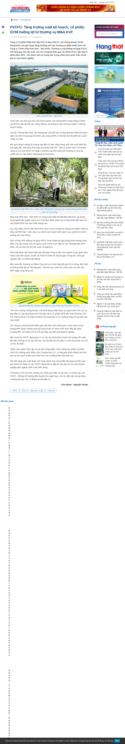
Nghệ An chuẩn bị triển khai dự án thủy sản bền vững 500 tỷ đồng (110, 279)
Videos (108, 698)
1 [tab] (108, 370)
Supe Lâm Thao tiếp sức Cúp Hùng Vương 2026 (60, 644)
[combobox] (109, 33)
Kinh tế (25, 698)
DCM (24, 391)
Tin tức (17, 698)
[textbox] (109, 34)
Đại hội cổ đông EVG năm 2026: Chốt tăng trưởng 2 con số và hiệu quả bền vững (110, 225)
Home (14, 20)
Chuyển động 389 (51, 698)
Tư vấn (93, 698)
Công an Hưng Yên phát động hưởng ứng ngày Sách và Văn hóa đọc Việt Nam (109, 296)
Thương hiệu (25, 20)
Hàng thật (93, 2)
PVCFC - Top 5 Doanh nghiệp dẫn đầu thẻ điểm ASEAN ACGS (12, 423)
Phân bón (51, 391)
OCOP (85, 698)
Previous (97, 370)
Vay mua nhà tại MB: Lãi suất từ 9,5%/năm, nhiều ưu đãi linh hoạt (110, 234)
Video (97, 121)
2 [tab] (111, 370)
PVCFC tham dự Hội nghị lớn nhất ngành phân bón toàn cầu (57, 423)
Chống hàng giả (108, 326)
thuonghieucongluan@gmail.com (53, 713)
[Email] (20, 716)
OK (117, 741)
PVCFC (15, 391)
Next (121, 370)
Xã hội (98, 263)
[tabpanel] (13, 423)
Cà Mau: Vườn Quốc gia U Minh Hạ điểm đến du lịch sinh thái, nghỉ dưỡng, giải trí (110, 208)
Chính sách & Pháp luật (70, 698)
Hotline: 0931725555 (106, 2)
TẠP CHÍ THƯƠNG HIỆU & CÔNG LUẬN (61, 734)
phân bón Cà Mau (37, 391)
